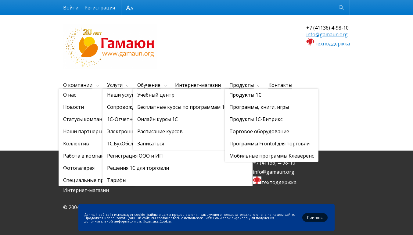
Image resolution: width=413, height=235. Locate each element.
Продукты (241, 85)
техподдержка (332, 43)
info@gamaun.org (327, 34)
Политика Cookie (157, 221)
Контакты (280, 85)
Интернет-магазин (198, 85)
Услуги (115, 85)
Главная (70, 100)
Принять (315, 217)
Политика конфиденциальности (194, 181)
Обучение (148, 85)
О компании (77, 85)
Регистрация (99, 7)
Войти (70, 7)
